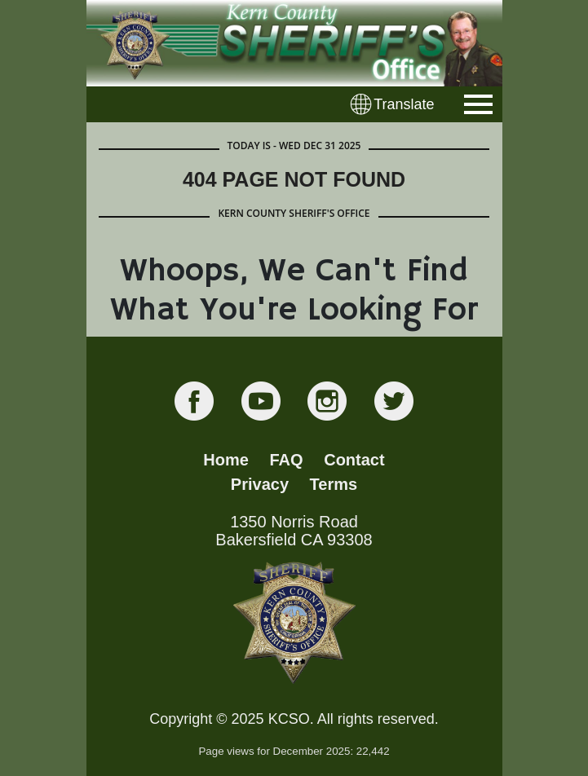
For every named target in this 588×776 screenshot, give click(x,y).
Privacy (260, 484)
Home (226, 460)
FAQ (286, 460)
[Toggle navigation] (478, 104)
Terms (334, 484)
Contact (354, 460)
